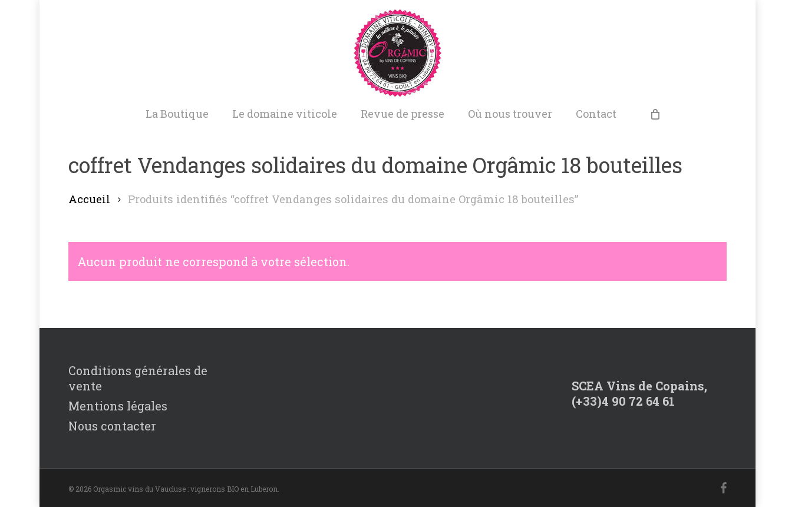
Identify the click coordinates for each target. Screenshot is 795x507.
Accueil (89, 199)
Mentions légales (117, 405)
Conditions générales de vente (137, 378)
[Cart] (654, 114)
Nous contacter (112, 425)
